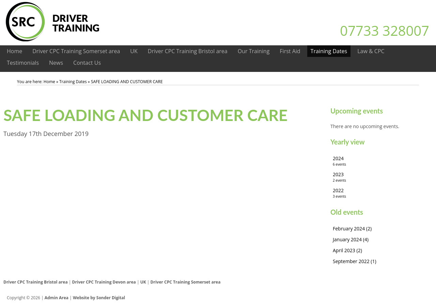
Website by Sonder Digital (99, 298)
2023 (381, 177)
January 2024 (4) (351, 239)
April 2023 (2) (347, 250)
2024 (381, 161)
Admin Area (56, 298)
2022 (381, 193)
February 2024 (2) (352, 228)
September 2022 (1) (354, 261)
